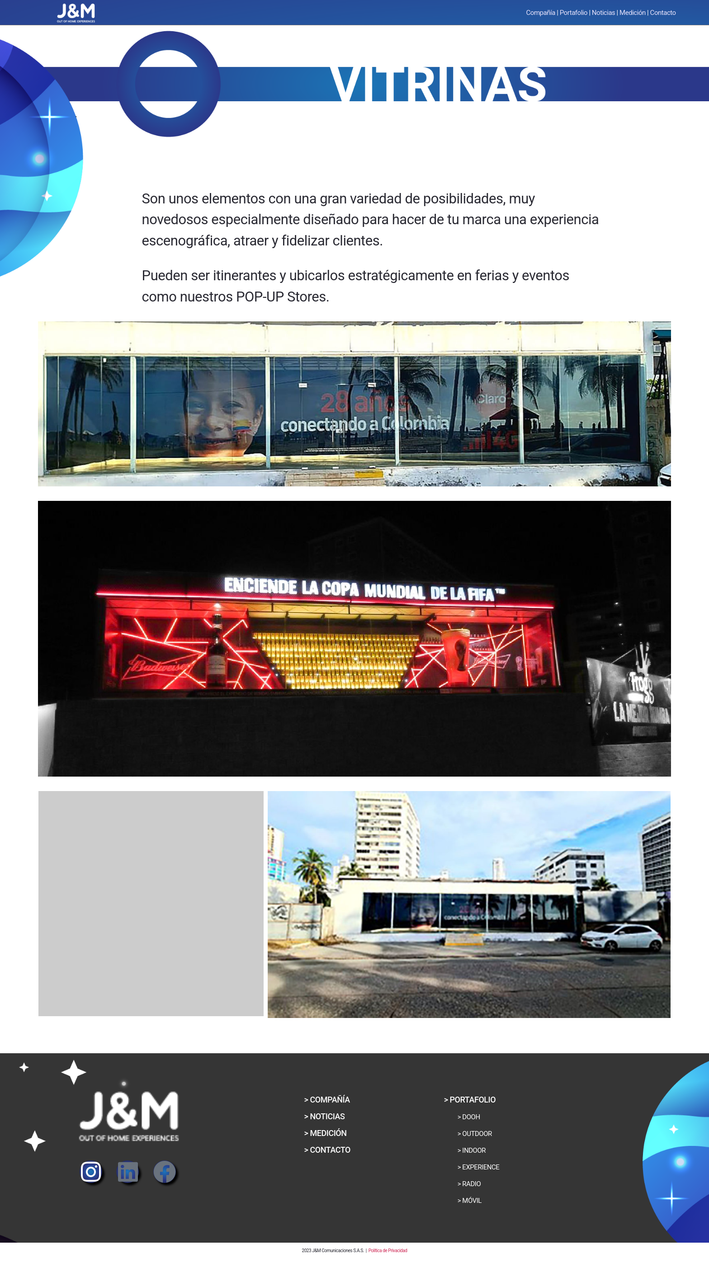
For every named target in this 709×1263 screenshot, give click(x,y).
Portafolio (573, 13)
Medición (632, 13)
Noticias (603, 13)
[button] (324, 1116)
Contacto (663, 13)
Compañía (541, 13)
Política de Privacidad (388, 1250)
